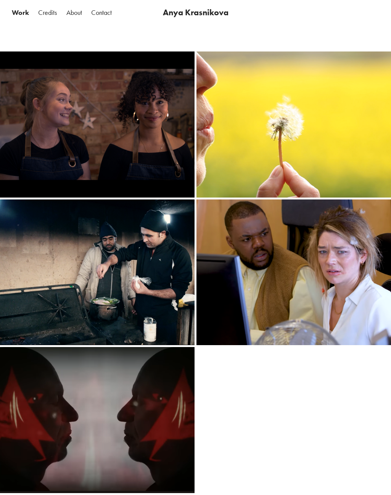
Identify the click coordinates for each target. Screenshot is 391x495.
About (74, 12)
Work (20, 12)
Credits (47, 12)
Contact (101, 12)
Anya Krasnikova (195, 12)
